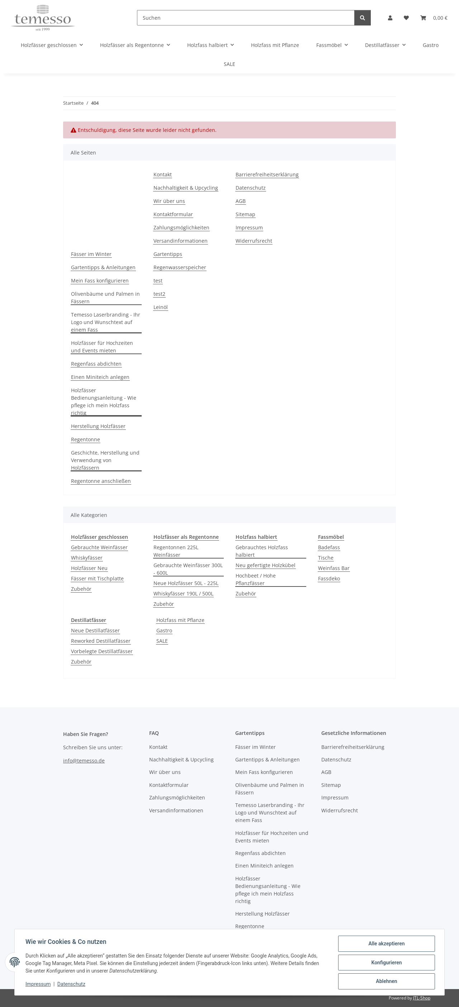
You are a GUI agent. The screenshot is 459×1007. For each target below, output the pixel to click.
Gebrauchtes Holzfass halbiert (262, 551)
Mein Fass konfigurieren (100, 280)
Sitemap (245, 214)
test (157, 280)
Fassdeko (329, 578)
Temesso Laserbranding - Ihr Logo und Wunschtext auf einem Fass (105, 322)
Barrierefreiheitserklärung (267, 174)
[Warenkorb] (434, 17)
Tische (325, 557)
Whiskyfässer (87, 557)
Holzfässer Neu (89, 568)
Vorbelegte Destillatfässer (102, 651)
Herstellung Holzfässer (98, 426)
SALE (162, 640)
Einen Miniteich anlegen (100, 377)
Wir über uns (169, 201)
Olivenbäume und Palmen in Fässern (105, 297)
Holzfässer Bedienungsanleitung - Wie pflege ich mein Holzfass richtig (103, 401)
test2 (159, 293)
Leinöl (160, 307)
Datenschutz (72, 985)
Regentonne (85, 439)
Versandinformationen (180, 240)
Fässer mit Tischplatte (97, 578)
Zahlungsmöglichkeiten (181, 227)
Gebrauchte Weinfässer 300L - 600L (188, 569)
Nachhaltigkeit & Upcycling (185, 187)
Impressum (38, 985)
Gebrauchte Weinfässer (99, 547)
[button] (390, 17)
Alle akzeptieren (386, 944)
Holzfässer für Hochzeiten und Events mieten (102, 346)
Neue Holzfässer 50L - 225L (185, 583)
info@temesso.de (84, 760)
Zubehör (81, 588)
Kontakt (162, 174)
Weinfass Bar (334, 568)
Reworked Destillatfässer (101, 640)
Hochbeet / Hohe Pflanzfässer (256, 579)
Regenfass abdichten (96, 363)
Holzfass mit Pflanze (180, 620)
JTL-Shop (421, 998)
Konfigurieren (385, 963)
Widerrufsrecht (254, 240)
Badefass (329, 547)
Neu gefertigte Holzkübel (265, 565)
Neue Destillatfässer (95, 630)
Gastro (164, 630)
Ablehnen (385, 981)
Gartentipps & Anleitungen (103, 267)
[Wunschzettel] (406, 17)
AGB (241, 201)
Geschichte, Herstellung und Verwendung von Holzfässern (105, 460)
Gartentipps (167, 254)
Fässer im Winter (91, 254)
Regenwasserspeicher (179, 267)
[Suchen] (246, 17)
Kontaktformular (173, 214)
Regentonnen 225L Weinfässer (175, 551)
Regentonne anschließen (101, 481)
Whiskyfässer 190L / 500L (183, 593)
